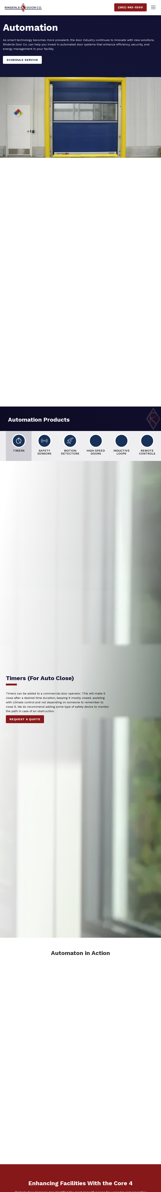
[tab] (19, 446)
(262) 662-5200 (130, 7)
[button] (152, 7)
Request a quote (25, 719)
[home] (23, 7)
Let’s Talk (21, 235)
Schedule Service (22, 60)
